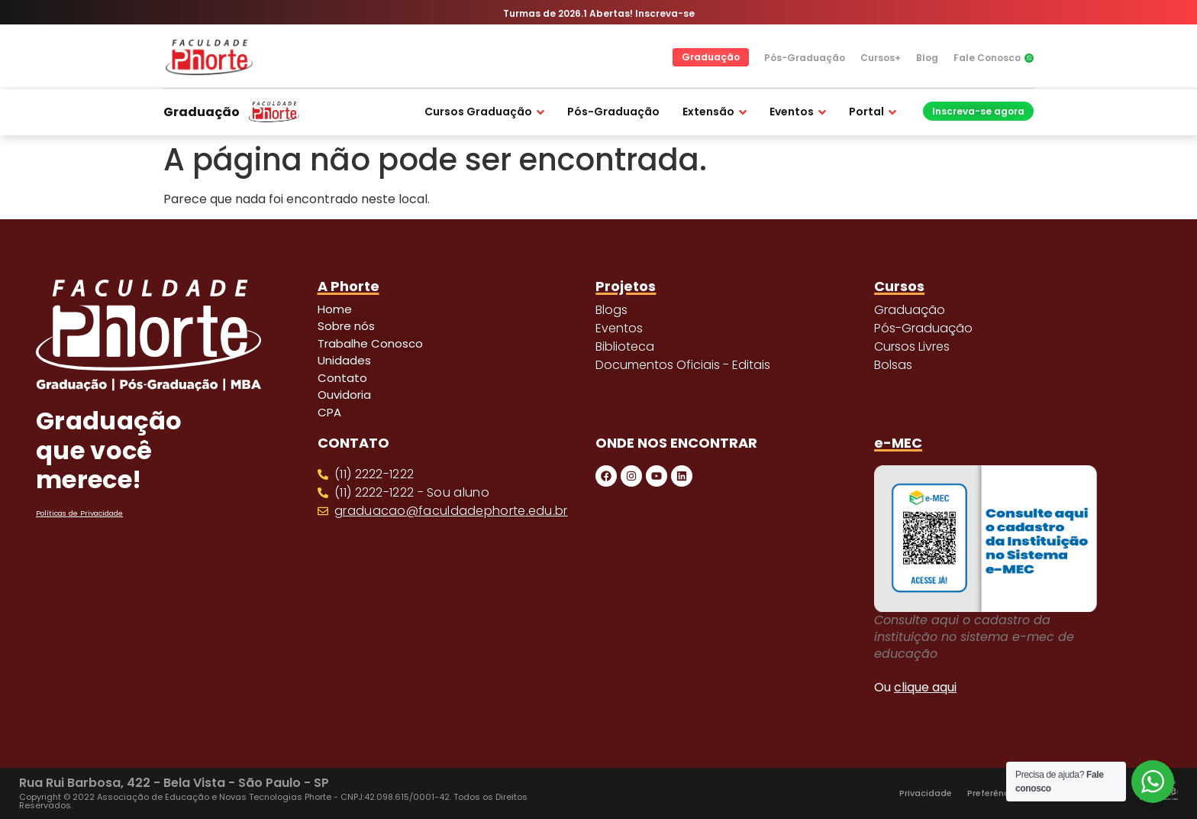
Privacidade (925, 793)
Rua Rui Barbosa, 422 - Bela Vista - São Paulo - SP (174, 782)
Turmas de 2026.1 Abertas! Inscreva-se (599, 13)
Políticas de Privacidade (79, 513)
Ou (915, 687)
